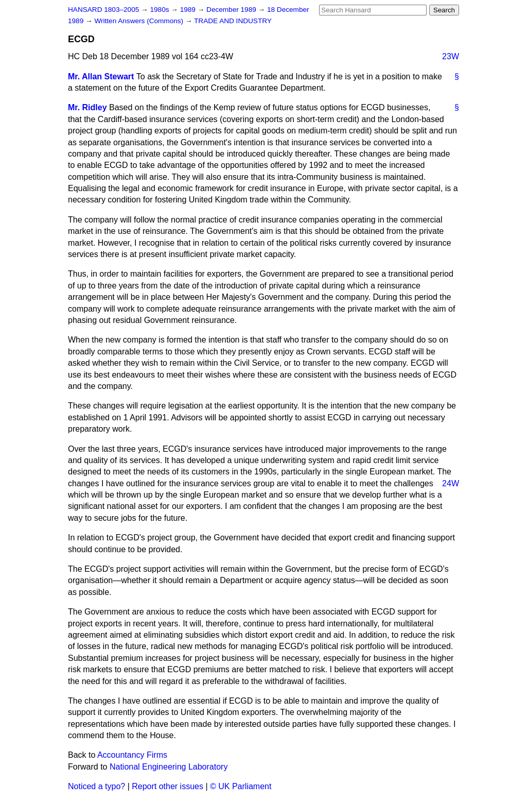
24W (450, 483)
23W (450, 56)
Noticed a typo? (96, 786)
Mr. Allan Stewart (101, 76)
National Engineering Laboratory (168, 766)
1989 (189, 9)
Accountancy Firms (132, 755)
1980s (160, 9)
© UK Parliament (240, 786)
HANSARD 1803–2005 (103, 9)
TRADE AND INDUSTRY (233, 21)
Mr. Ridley (87, 107)
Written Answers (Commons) (139, 21)
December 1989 (232, 9)
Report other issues (167, 786)
